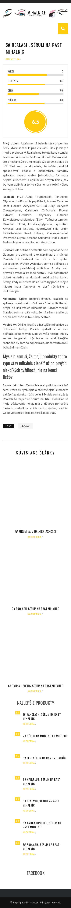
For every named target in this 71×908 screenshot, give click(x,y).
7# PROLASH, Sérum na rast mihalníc (35, 609)
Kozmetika (13, 59)
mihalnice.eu (31, 902)
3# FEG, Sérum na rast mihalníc (44, 758)
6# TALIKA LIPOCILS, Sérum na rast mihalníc (35, 686)
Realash (25, 425)
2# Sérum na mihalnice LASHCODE (35, 531)
